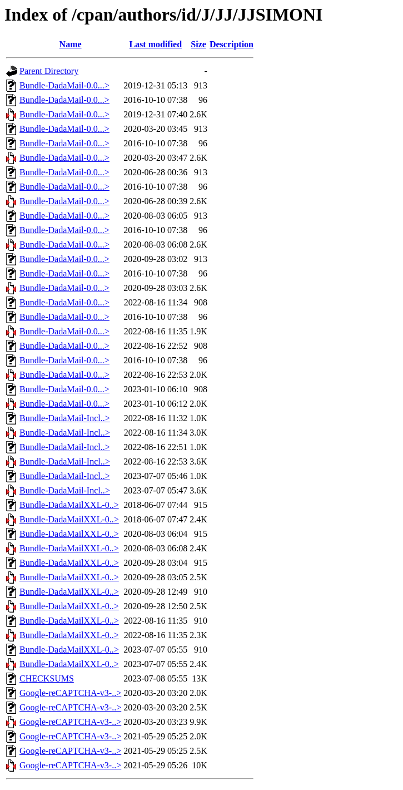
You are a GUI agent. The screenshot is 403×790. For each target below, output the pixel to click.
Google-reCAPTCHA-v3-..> (70, 693)
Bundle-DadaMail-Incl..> (64, 418)
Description (231, 44)
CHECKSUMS (46, 678)
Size (198, 44)
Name (70, 44)
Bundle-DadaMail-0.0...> (64, 85)
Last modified (155, 44)
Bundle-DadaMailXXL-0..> (69, 505)
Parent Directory (48, 71)
